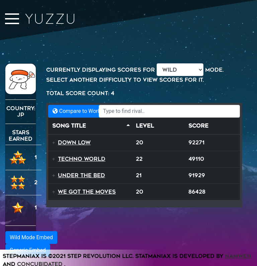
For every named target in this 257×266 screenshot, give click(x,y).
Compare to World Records (88, 111)
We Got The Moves (87, 191)
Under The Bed (81, 175)
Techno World (81, 158)
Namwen (238, 256)
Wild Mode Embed (31, 237)
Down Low (74, 142)
